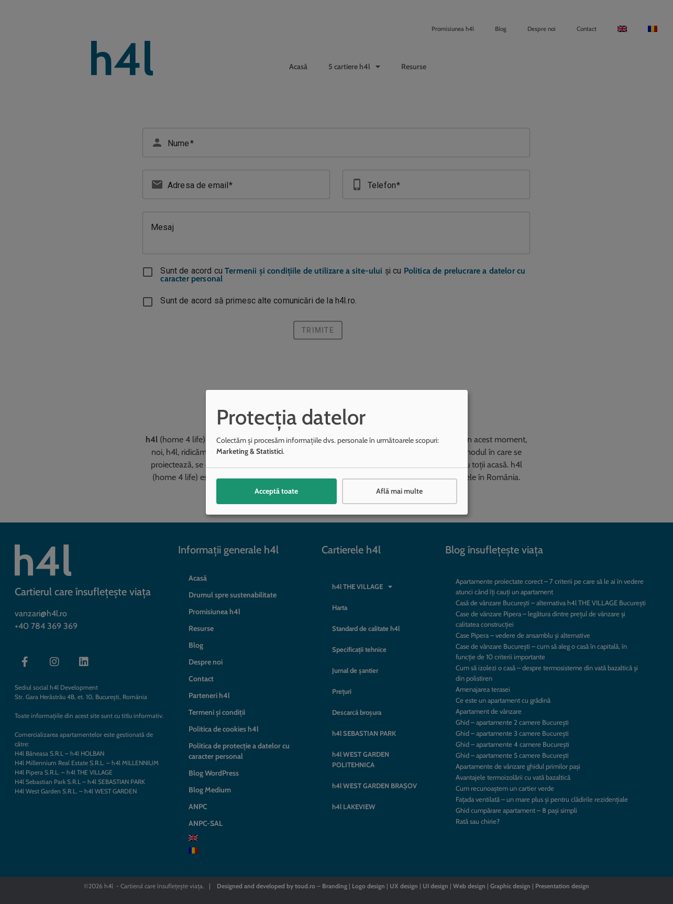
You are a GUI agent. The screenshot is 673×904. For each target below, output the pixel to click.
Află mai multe (399, 491)
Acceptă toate (276, 491)
